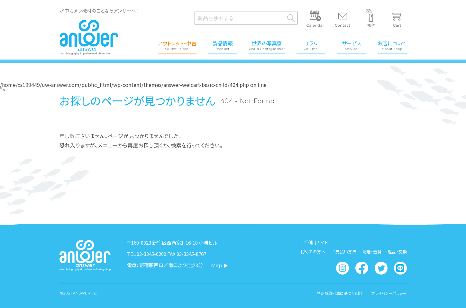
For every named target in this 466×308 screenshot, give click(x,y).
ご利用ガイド (316, 242)
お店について (392, 45)
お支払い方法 (344, 251)
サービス (351, 45)
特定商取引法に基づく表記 (339, 293)
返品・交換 (397, 251)
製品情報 (222, 45)
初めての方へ (312, 251)
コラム (311, 45)
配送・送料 (371, 251)
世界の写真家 (267, 45)
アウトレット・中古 (177, 45)
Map (219, 265)
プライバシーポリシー (389, 293)
